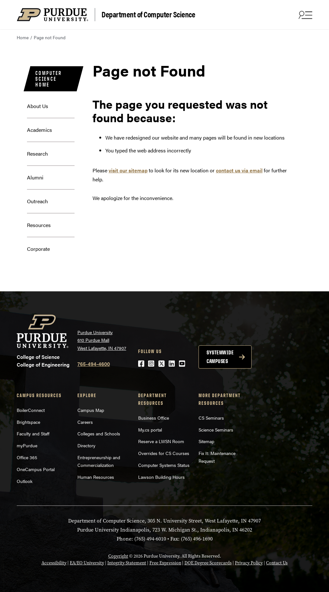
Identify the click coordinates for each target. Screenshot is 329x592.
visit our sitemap (128, 170)
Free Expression (165, 563)
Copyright (118, 556)
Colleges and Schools (98, 433)
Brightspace (28, 422)
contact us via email (239, 170)
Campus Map (90, 410)
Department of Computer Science (148, 14)
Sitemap (206, 441)
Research (37, 153)
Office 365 (27, 457)
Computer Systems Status (164, 465)
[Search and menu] (304, 15)
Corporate (38, 248)
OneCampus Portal (36, 469)
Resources (39, 225)
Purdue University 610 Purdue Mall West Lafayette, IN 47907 (101, 340)
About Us (37, 106)
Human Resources (95, 477)
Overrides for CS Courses (163, 453)
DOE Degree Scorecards (208, 563)
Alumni (35, 177)
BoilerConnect (31, 410)
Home (23, 37)
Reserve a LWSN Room (161, 441)
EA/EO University (87, 563)
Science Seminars (216, 429)
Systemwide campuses (220, 356)
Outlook (24, 481)
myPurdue (27, 445)
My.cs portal (150, 429)
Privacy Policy (249, 563)
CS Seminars (211, 417)
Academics (39, 129)
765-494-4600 (93, 364)
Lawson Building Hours (161, 477)
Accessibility (54, 563)
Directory (86, 445)
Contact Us (277, 563)
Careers (85, 422)
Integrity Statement (126, 563)
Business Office (153, 417)
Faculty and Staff (33, 433)
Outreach (37, 201)
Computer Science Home (48, 79)
